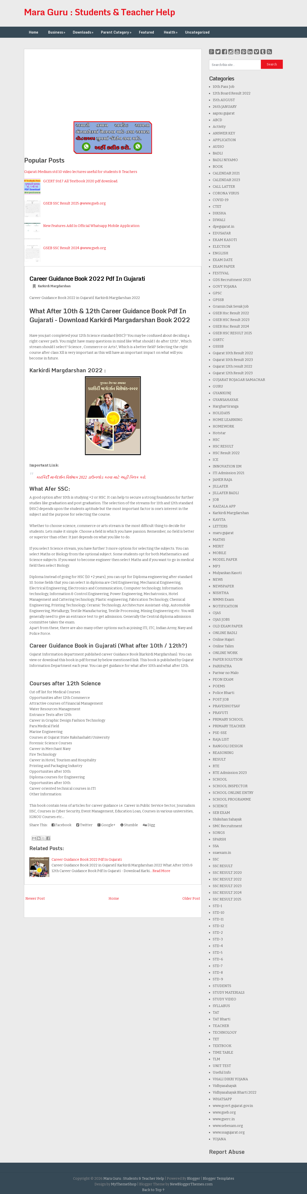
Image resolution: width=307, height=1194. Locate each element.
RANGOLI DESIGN (228, 746)
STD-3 (218, 939)
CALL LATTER (224, 187)
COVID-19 (221, 200)
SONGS (219, 833)
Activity (219, 127)
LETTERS (220, 526)
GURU (218, 386)
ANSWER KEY (224, 133)
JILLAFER (220, 486)
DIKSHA (219, 213)
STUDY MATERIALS (229, 992)
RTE (216, 766)
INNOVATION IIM (227, 466)
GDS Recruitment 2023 (232, 280)
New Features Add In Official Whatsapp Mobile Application (91, 226)
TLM (216, 1059)
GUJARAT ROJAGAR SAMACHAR (239, 380)
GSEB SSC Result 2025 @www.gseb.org (74, 203)
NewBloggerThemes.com (191, 1184)
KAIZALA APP (224, 506)
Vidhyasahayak (224, 1086)
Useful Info (222, 1072)
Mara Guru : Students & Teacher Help (99, 12)
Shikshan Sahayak (227, 819)
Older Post (191, 898)
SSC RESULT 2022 (227, 879)
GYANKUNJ (222, 393)
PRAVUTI (220, 713)
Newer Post (35, 898)
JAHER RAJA (222, 480)
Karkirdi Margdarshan (54, 286)
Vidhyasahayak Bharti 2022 (234, 1092)
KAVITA (219, 520)
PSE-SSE (220, 733)
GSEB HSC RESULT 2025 (232, 333)
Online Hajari (223, 639)
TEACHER (221, 1026)
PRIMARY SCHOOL (228, 719)
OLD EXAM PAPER (228, 626)
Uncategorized (197, 32)
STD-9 (218, 979)
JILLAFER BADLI (226, 493)
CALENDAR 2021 (226, 173)
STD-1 (217, 906)
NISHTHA (221, 593)
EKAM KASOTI (225, 240)
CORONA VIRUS (226, 193)
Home (33, 32)
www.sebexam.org (228, 1126)
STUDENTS (222, 986)
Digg (149, 825)
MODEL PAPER (225, 560)
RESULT (219, 759)
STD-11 (218, 919)
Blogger (193, 1178)
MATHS (219, 540)
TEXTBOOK (222, 1046)
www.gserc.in (224, 1119)
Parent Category (116, 32)
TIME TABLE (223, 1052)
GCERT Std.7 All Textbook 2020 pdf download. (80, 181)
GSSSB (218, 346)
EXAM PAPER (224, 266)
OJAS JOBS (221, 619)
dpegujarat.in (223, 226)
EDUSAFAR (222, 233)
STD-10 (218, 913)
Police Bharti (223, 693)
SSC (216, 859)
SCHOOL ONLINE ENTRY (233, 793)
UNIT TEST (222, 1066)
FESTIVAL (221, 273)
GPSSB (218, 300)
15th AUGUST (224, 100)
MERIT (218, 546)
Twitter (84, 825)
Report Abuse (227, 1151)
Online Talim (223, 646)
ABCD (217, 120)
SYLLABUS (221, 1006)
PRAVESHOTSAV (226, 706)
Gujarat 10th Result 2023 (233, 360)
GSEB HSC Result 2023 (231, 320)
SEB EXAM (221, 813)
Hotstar (219, 433)
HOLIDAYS (221, 413)
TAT (216, 1012)
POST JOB (221, 699)
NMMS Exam (223, 599)
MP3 (216, 566)
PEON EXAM (223, 679)
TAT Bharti (221, 1019)
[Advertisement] (112, 83)
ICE (215, 460)
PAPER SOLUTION (228, 659)
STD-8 (218, 972)
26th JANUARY (225, 107)
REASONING (223, 753)
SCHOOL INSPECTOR (230, 786)
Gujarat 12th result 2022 (232, 366)
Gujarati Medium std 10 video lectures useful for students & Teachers (80, 172)
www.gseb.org (224, 1112)
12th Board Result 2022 (231, 93)
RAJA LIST (221, 739)
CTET (217, 207)
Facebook (61, 825)
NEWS (218, 580)
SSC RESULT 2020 (227, 873)
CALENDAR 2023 (226, 180)
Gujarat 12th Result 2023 (233, 373)
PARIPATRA (222, 666)
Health (171, 32)
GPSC (217, 293)
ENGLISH (220, 253)
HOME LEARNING (228, 420)
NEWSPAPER (223, 586)
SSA (216, 846)
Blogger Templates (218, 1178)
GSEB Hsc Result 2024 (231, 326)
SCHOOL (220, 779)
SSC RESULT (223, 866)
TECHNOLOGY (225, 1032)
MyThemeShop (123, 1184)
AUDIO (218, 147)
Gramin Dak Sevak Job (231, 306)
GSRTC (218, 340)
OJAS (217, 613)
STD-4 (218, 946)
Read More (161, 871)
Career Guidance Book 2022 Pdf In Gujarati (87, 278)
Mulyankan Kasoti (227, 573)
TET (216, 1039)
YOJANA (219, 1139)
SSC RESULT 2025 (227, 899)
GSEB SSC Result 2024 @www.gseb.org (74, 248)
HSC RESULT (223, 446)
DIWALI (219, 220)
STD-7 (218, 966)
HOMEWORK (223, 426)
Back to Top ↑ (153, 1190)
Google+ (106, 825)
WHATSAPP (222, 1099)
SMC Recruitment (227, 826)
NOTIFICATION (225, 606)
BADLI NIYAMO (225, 160)
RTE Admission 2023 (230, 773)
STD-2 (218, 933)
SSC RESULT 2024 (227, 893)
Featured (146, 32)
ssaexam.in (222, 853)
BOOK (218, 167)
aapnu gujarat (224, 113)
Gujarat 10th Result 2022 (233, 353)
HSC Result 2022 (226, 453)
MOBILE (219, 553)
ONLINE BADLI (225, 633)
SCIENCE (220, 806)
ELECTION (221, 246)
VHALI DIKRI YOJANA (230, 1079)
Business (57, 32)
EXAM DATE (223, 260)
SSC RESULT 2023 (227, 886)
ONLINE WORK (225, 653)
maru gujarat (223, 533)
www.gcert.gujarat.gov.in (233, 1106)
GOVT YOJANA (225, 286)
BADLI (218, 153)
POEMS (219, 686)
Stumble (129, 825)
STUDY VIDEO (224, 999)
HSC (216, 440)
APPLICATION (224, 140)
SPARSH (219, 839)
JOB (216, 500)
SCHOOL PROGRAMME (232, 799)
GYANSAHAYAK (225, 400)
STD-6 (218, 959)
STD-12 (218, 926)
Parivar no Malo (226, 673)
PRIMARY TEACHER (229, 726)
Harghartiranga (225, 406)
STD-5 (218, 953)
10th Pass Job (223, 87)
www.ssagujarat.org (229, 1132)
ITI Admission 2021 (228, 473)
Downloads (83, 32)
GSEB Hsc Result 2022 (231, 313)
